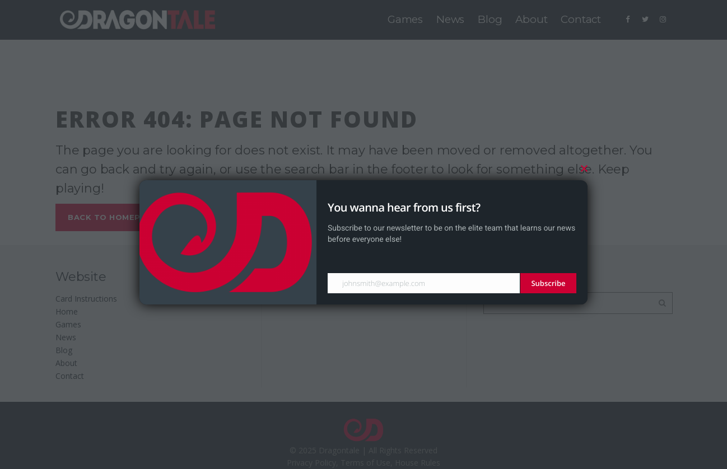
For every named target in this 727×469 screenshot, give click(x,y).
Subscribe (548, 283)
